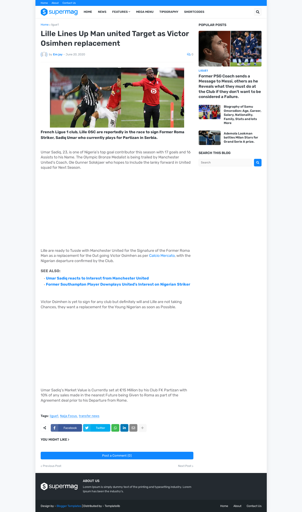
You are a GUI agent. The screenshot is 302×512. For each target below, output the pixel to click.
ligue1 (55, 24)
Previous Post (52, 466)
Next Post (184, 466)
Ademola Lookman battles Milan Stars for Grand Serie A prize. (241, 138)
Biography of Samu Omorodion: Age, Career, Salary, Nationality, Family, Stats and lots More (242, 115)
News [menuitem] (102, 12)
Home (44, 2)
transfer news (89, 416)
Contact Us (69, 2)
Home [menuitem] (88, 12)
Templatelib (112, 506)
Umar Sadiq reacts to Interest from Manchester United (97, 278)
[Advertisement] (117, 204)
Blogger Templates (69, 506)
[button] (258, 12)
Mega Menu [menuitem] (145, 12)
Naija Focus (68, 416)
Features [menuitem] (120, 12)
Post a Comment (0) (117, 455)
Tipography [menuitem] (168, 12)
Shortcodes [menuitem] (194, 12)
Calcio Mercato (162, 255)
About (55, 2)
